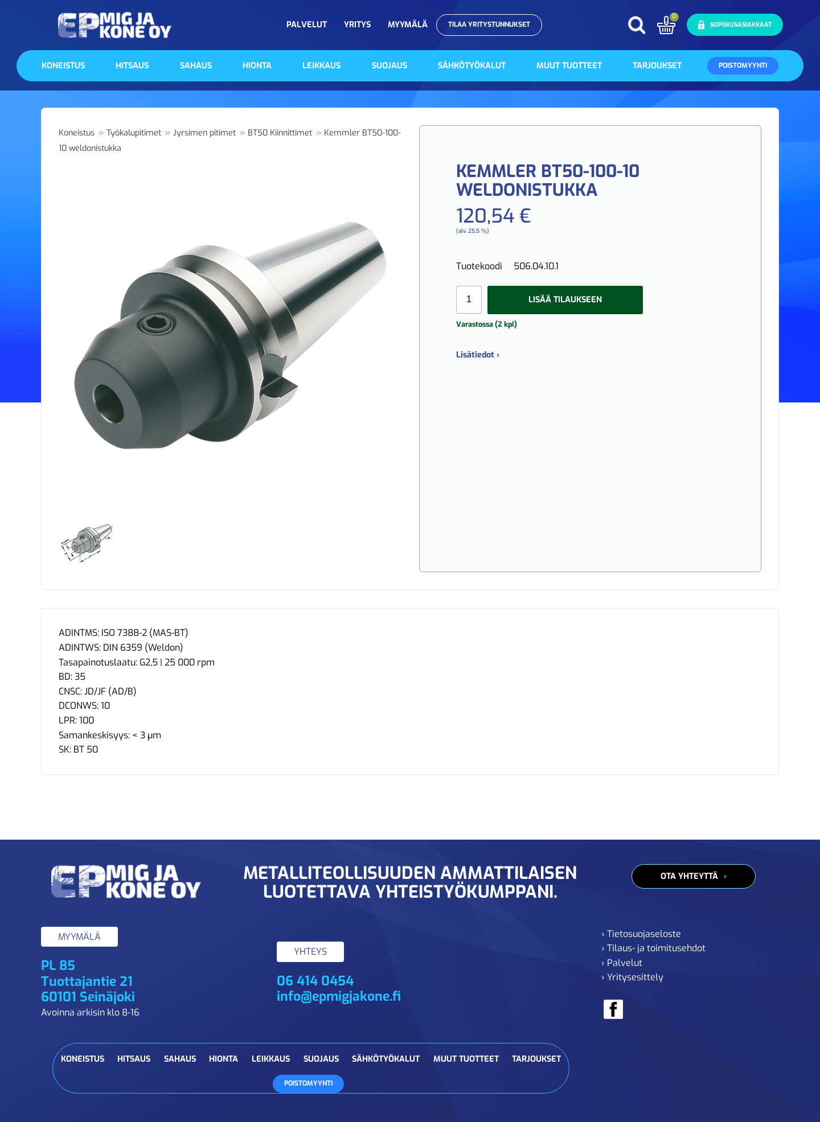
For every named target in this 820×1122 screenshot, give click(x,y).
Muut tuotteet (569, 65)
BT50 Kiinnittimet (280, 133)
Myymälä (408, 24)
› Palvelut (621, 963)
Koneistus (63, 65)
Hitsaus (132, 65)
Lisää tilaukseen (565, 299)
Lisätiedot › (477, 355)
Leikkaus (321, 65)
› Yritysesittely (632, 977)
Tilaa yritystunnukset (489, 24)
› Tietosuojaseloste (641, 934)
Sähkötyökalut (472, 65)
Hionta (257, 65)
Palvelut (306, 24)
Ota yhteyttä (689, 876)
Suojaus (389, 65)
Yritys (357, 24)
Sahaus (196, 65)
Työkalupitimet (133, 133)
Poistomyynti (743, 65)
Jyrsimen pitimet (204, 133)
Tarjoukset (657, 65)
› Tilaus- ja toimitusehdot (653, 948)
